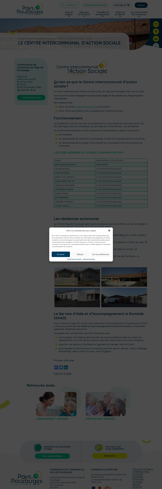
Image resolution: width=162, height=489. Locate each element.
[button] (109, 230)
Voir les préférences (100, 254)
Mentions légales (89, 259)
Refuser (80, 254)
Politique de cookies (74, 259)
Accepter (61, 254)
